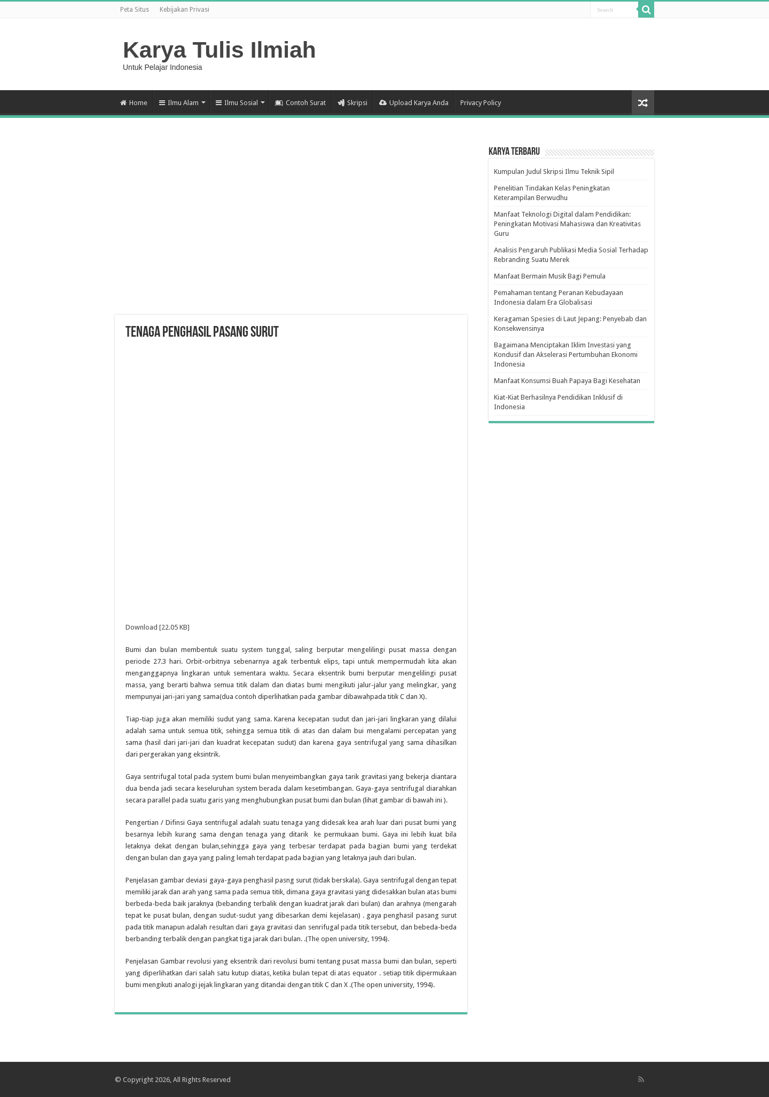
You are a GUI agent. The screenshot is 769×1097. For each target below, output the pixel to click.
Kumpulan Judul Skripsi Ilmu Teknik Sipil (554, 172)
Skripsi (352, 103)
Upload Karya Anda (414, 103)
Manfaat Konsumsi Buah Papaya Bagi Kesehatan (567, 381)
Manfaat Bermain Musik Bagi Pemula (550, 276)
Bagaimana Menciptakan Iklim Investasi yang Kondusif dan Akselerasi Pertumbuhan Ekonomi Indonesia (566, 354)
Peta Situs (134, 9)
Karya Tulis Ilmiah (219, 49)
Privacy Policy (480, 103)
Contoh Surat (300, 103)
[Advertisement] (291, 229)
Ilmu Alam (179, 103)
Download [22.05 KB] (157, 627)
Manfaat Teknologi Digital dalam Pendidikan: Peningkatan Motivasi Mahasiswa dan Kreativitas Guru (567, 223)
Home (133, 103)
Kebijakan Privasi (184, 9)
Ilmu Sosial (237, 103)
